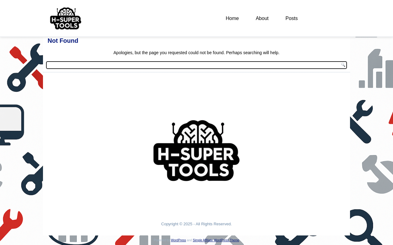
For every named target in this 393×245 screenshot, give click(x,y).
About (262, 18)
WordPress (178, 240)
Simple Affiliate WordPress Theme (216, 240)
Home (232, 18)
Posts (292, 18)
